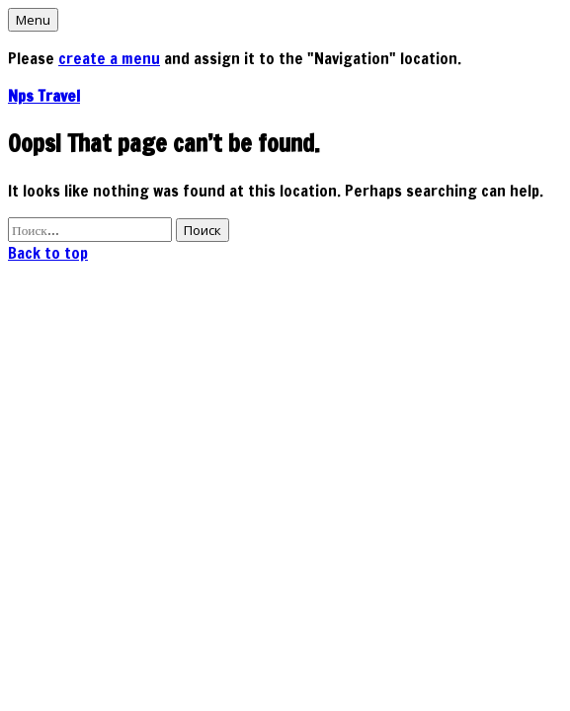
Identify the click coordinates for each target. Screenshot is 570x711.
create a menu (109, 58)
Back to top (48, 253)
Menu (33, 20)
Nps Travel (44, 96)
